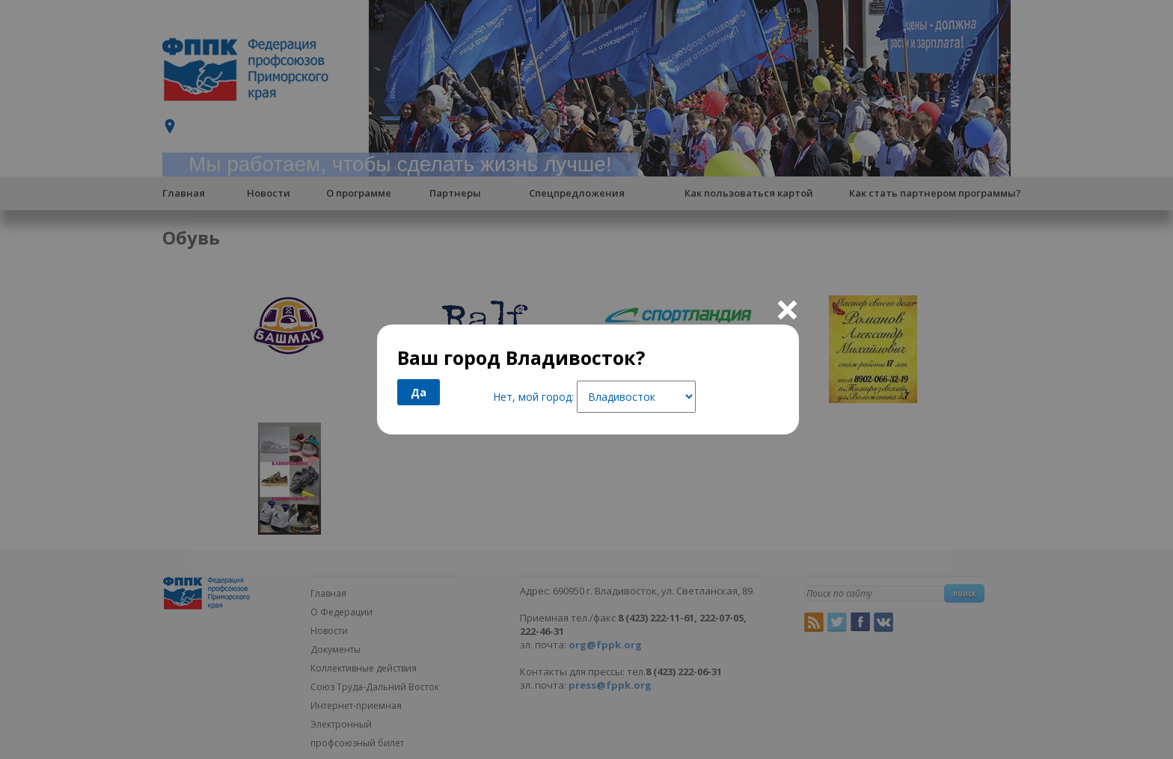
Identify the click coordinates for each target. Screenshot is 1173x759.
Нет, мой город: (533, 397)
